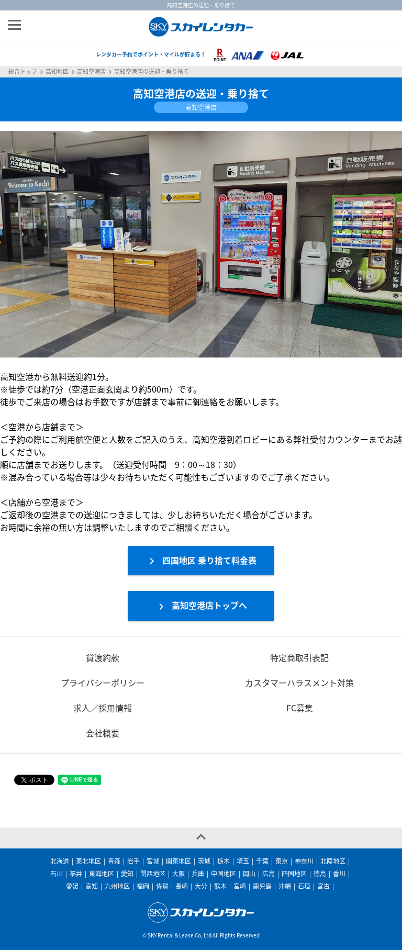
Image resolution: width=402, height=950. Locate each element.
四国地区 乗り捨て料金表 (201, 561)
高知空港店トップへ (201, 606)
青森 (114, 861)
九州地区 (117, 886)
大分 (201, 886)
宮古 (323, 886)
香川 (339, 873)
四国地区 (294, 873)
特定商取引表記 (299, 657)
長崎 (181, 886)
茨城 (204, 861)
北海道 (59, 861)
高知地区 (57, 72)
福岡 (143, 886)
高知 (91, 886)
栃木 (223, 861)
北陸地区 (332, 861)
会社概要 (102, 733)
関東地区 (178, 861)
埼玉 (243, 861)
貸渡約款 (102, 657)
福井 (76, 873)
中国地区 (223, 873)
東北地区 (88, 861)
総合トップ (22, 72)
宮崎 (239, 886)
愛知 (127, 873)
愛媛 (72, 886)
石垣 (304, 886)
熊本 (220, 886)
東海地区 (101, 873)
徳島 (320, 873)
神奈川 (304, 861)
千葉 (262, 861)
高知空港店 (91, 72)
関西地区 (152, 873)
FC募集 (299, 707)
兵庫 (198, 873)
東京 (281, 861)
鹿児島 (262, 886)
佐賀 (162, 886)
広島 (268, 873)
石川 (56, 873)
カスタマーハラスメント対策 (299, 682)
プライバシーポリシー (102, 682)
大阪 (178, 873)
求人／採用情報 (102, 707)
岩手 (133, 861)
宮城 (153, 861)
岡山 (249, 873)
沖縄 (284, 886)
